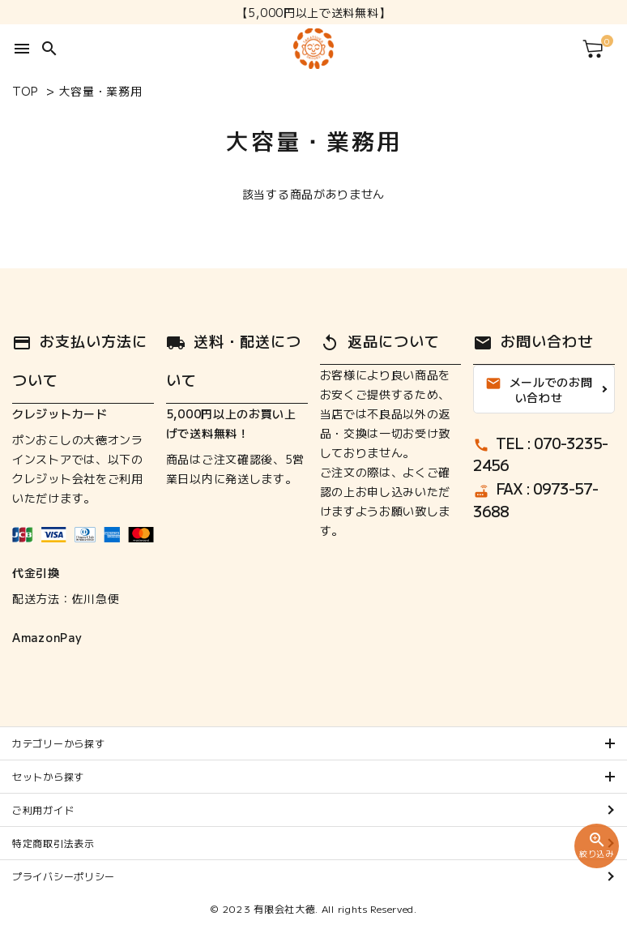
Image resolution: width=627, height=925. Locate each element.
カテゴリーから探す (58, 743)
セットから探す (48, 776)
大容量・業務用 (101, 91)
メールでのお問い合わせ (539, 389)
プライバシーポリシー (63, 876)
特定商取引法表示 (53, 843)
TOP (25, 91)
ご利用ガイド (43, 809)
